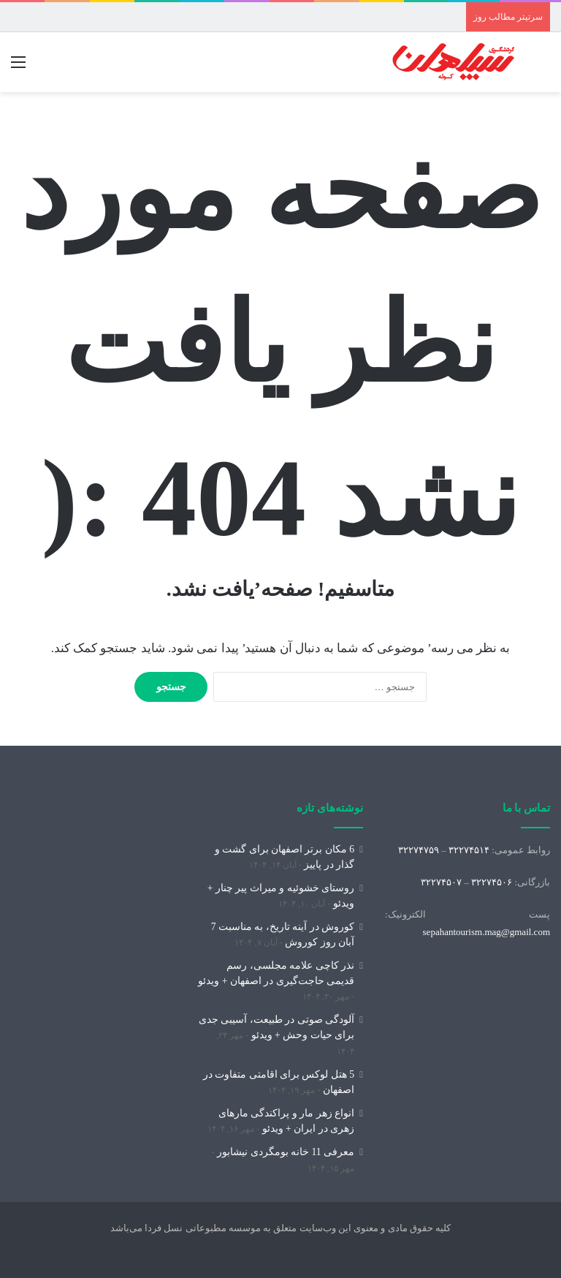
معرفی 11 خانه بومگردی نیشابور (285, 1151)
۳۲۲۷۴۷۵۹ (418, 849)
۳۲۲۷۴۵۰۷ (441, 882)
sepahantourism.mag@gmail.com (486, 931)
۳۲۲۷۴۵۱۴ (469, 849)
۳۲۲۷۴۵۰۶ (491, 882)
